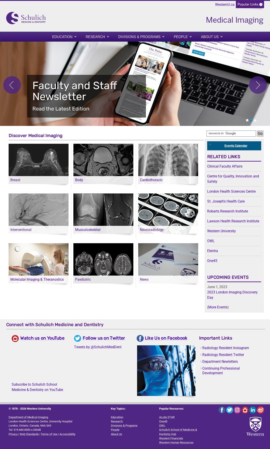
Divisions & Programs (139, 37)
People (181, 37)
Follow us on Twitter (104, 338)
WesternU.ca (225, 4)
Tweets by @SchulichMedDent (97, 347)
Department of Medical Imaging (28, 417)
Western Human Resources (176, 442)
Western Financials (171, 438)
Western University (221, 231)
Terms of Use (49, 434)
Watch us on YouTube (42, 338)
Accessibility (67, 434)
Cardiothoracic (151, 180)
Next (258, 85)
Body (79, 180)
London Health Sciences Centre (231, 191)
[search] (231, 134)
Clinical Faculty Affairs (224, 166)
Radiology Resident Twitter (223, 355)
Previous (12, 85)
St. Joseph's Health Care (226, 201)
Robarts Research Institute (227, 211)
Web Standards (29, 434)
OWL (211, 241)
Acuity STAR (167, 417)
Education (62, 37)
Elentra (212, 251)
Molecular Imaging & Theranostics (37, 279)
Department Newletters (220, 361)
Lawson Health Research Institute (233, 221)
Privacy (13, 434)
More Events (217, 307)
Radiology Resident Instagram (225, 348)
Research (95, 37)
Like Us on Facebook (166, 338)
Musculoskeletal (88, 230)
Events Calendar (235, 146)
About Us (210, 37)
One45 (212, 261)
